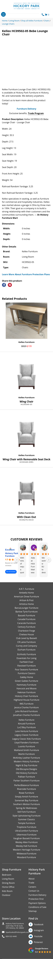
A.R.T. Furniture (26, 589)
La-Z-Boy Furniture (26, 727)
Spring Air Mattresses (26, 808)
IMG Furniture (26, 703)
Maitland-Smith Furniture (26, 750)
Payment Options (37, 903)
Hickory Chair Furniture (26, 696)
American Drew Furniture (26, 596)
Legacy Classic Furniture (26, 735)
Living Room (8, 878)
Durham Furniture (26, 649)
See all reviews (11, 571)
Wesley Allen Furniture (26, 842)
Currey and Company (26, 645)
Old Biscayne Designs (26, 769)
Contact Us (34, 890)
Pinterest (38, 942)
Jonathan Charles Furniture (26, 715)
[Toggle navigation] (3, 14)
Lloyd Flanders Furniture (26, 742)
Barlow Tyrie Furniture (26, 611)
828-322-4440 (11, 936)
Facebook (38, 924)
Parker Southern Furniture (27, 780)
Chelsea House (26, 634)
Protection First (36, 899)
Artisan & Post (26, 600)
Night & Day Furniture (26, 765)
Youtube (38, 936)
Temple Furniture (26, 823)
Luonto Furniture (26, 746)
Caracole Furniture (26, 623)
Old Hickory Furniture (26, 773)
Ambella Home (26, 592)
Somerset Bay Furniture (26, 800)
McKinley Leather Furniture (26, 757)
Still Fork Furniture (26, 811)
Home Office (8, 887)
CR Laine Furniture (26, 642)
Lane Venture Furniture (26, 731)
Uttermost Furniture (26, 834)
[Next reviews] (48, 560)
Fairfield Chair (26, 662)
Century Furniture (26, 626)
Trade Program (36, 113)
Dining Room (8, 883)
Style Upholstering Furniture (27, 815)
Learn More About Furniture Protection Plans (26, 274)
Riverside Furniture (26, 789)
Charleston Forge (26, 630)
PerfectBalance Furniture (26, 785)
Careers (32, 886)
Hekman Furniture (26, 692)
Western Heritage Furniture (26, 849)
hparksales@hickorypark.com (17, 932)
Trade (31, 882)
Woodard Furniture (26, 857)
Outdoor (6, 895)
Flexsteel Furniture (26, 665)
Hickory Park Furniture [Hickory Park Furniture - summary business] (11, 554)
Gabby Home (26, 677)
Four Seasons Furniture (26, 669)
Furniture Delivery (26, 108)
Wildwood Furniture (26, 853)
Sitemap (33, 911)
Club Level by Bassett (26, 638)
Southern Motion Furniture (26, 804)
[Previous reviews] (17, 560)
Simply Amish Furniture (26, 796)
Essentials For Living (26, 658)
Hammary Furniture (26, 684)
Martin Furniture (26, 754)
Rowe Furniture (26, 793)
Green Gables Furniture (26, 681)
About (32, 878)
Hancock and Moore (27, 688)
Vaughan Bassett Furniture (26, 838)
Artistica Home (26, 604)
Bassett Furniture (26, 615)
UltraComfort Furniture (26, 830)
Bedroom (6, 874)
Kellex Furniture (26, 342)
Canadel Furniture (26, 619)
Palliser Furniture (26, 776)
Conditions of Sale (37, 907)
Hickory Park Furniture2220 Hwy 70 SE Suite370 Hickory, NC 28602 (15, 925)
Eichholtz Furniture (26, 654)
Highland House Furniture (26, 699)
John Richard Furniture (26, 711)
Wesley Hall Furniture (26, 846)
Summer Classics (26, 819)
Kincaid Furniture (26, 723)
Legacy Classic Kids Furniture (26, 738)
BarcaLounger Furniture (26, 608)
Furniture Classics (26, 673)
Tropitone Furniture (26, 827)
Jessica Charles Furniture (26, 707)
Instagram (39, 930)
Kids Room (7, 891)
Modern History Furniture (26, 761)
